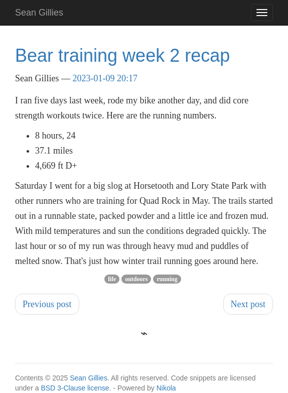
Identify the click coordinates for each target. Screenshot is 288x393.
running (167, 279)
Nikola (166, 388)
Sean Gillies (88, 378)
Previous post (47, 304)
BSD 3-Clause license (75, 388)
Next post (248, 304)
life (112, 279)
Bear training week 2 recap (122, 55)
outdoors (136, 279)
